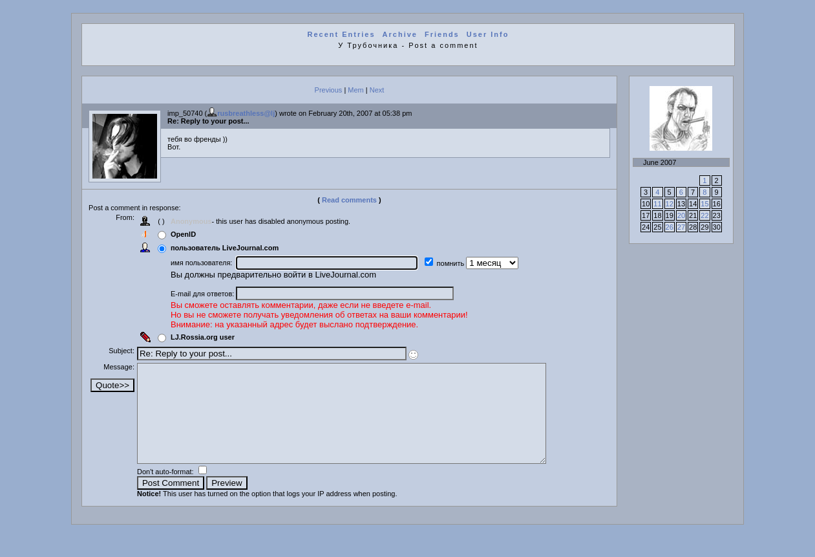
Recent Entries (341, 34)
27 (681, 227)
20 (681, 215)
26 (669, 227)
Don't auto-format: (171, 491)
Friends (442, 34)
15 (704, 204)
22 (704, 215)
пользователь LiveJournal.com (230, 248)
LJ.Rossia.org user (208, 337)
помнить (456, 263)
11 (657, 204)
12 (669, 204)
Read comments (349, 200)
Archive (400, 34)
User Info (488, 34)
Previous (329, 90)
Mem (355, 90)
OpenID (188, 234)
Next (377, 90)
